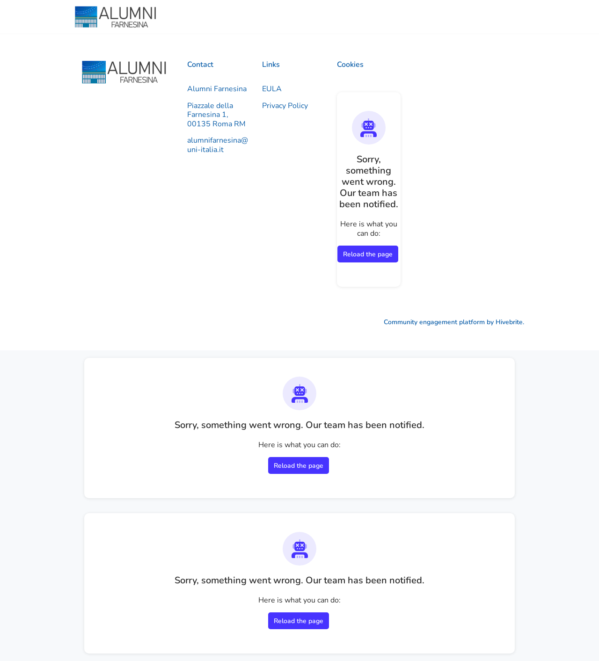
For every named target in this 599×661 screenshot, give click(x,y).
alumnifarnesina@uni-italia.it (217, 145)
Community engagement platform (434, 322)
